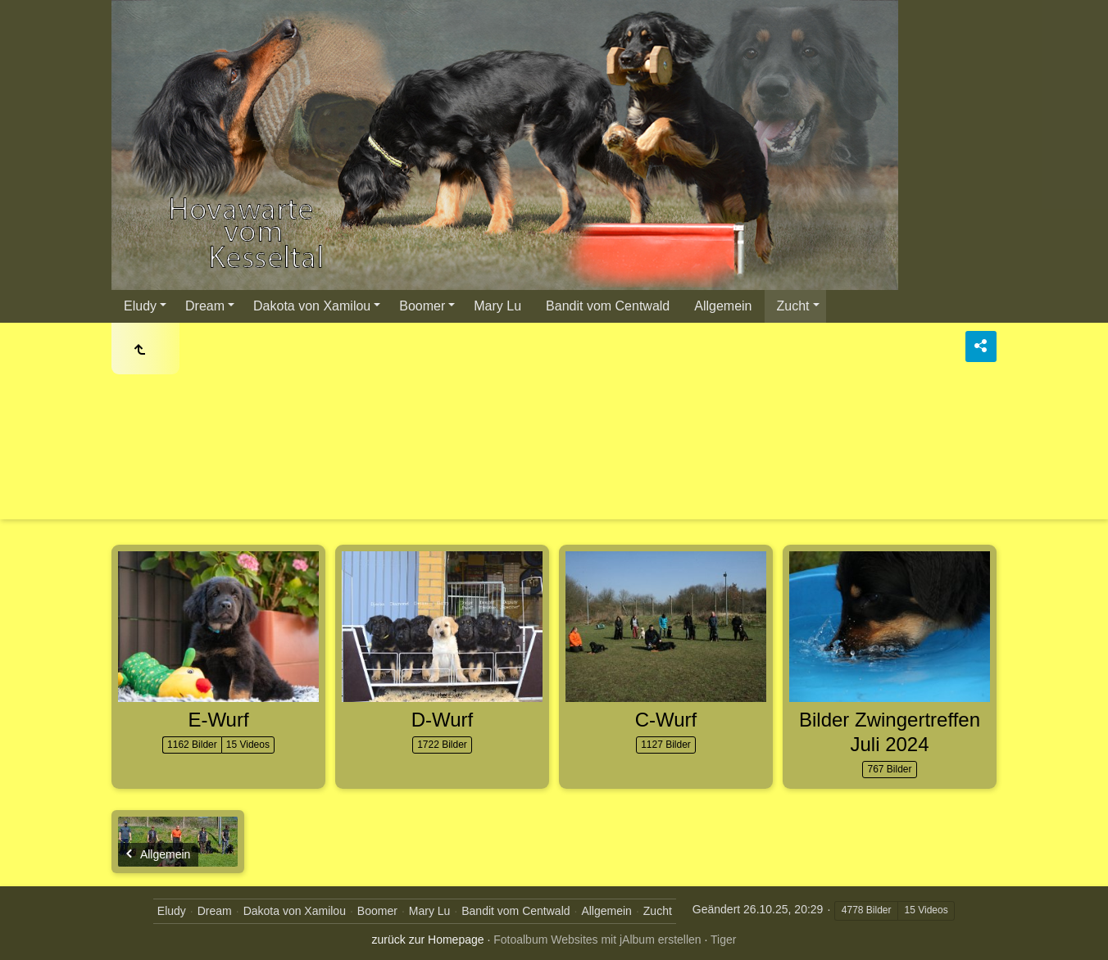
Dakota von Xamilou (311, 306)
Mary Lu (497, 306)
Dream (205, 306)
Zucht (793, 306)
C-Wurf (666, 720)
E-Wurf (218, 720)
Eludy (140, 306)
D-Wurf (442, 720)
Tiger (723, 939)
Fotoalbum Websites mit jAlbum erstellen (597, 939)
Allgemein (723, 306)
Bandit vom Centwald (608, 306)
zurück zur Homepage (428, 939)
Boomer (422, 306)
